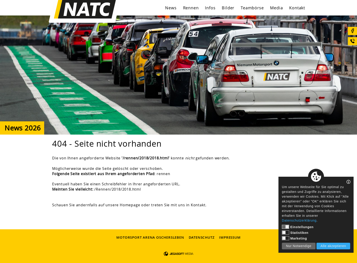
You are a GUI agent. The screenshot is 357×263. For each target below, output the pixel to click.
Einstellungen (298, 227)
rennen (163, 173)
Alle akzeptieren (333, 246)
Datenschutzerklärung (299, 220)
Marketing (294, 238)
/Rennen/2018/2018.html (117, 189)
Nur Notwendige (298, 246)
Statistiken (295, 232)
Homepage (130, 204)
